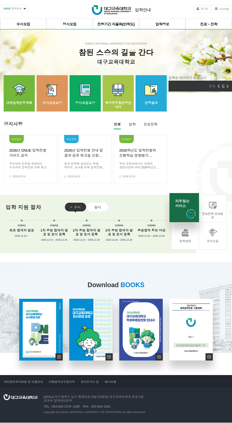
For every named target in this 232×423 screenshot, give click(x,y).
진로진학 (150, 124)
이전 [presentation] (218, 86)
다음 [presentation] (227, 86)
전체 (117, 124)
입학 (132, 124)
